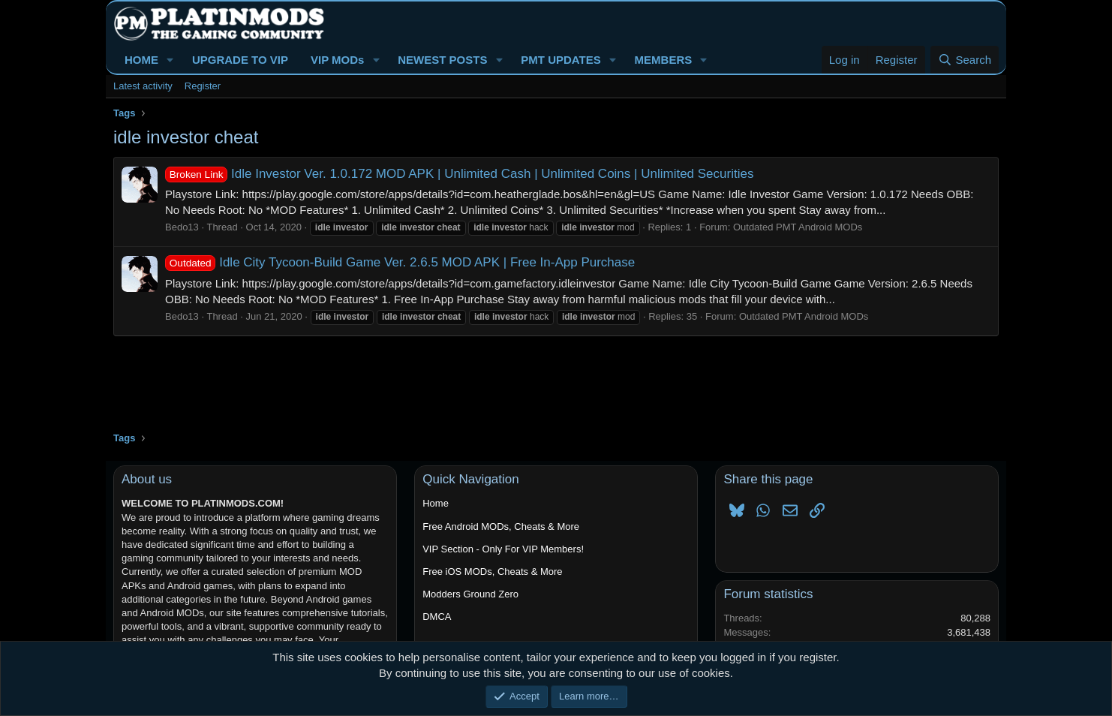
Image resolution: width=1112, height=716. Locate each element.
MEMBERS (664, 59)
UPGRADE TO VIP (240, 59)
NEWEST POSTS (442, 59)
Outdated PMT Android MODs (797, 227)
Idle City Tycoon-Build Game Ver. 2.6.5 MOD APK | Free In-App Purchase (400, 262)
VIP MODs (337, 59)
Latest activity (143, 86)
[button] (170, 60)
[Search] (964, 60)
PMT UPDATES (560, 59)
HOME (141, 59)
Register (203, 86)
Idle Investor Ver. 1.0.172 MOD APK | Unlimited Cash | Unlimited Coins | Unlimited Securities (459, 174)
